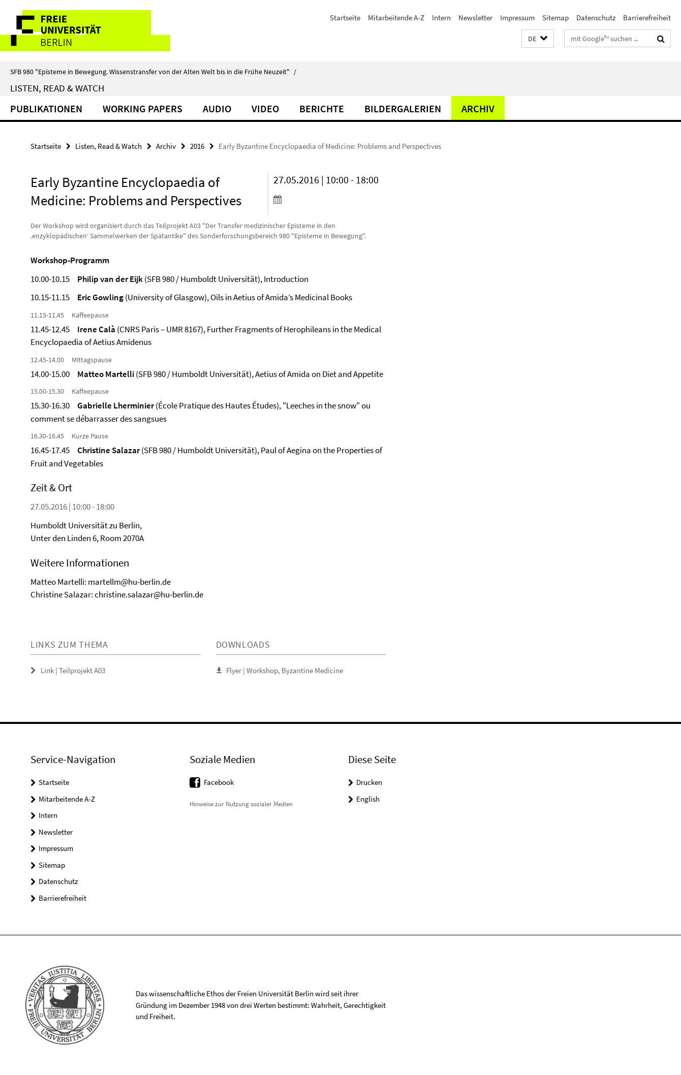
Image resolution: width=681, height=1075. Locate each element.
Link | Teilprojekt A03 (73, 670)
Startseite (345, 17)
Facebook (219, 782)
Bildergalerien (402, 108)
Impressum (517, 17)
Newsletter (475, 17)
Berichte (321, 108)
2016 (197, 146)
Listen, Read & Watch (57, 88)
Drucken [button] (369, 782)
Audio (217, 108)
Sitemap (555, 17)
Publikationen (46, 108)
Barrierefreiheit (647, 17)
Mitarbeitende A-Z (396, 17)
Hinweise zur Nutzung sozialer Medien (241, 804)
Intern (441, 17)
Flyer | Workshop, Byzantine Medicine (284, 670)
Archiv (477, 108)
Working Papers (142, 108)
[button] (537, 38)
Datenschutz (595, 17)
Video (265, 108)
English (368, 799)
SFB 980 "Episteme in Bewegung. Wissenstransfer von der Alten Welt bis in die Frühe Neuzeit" (153, 71)
